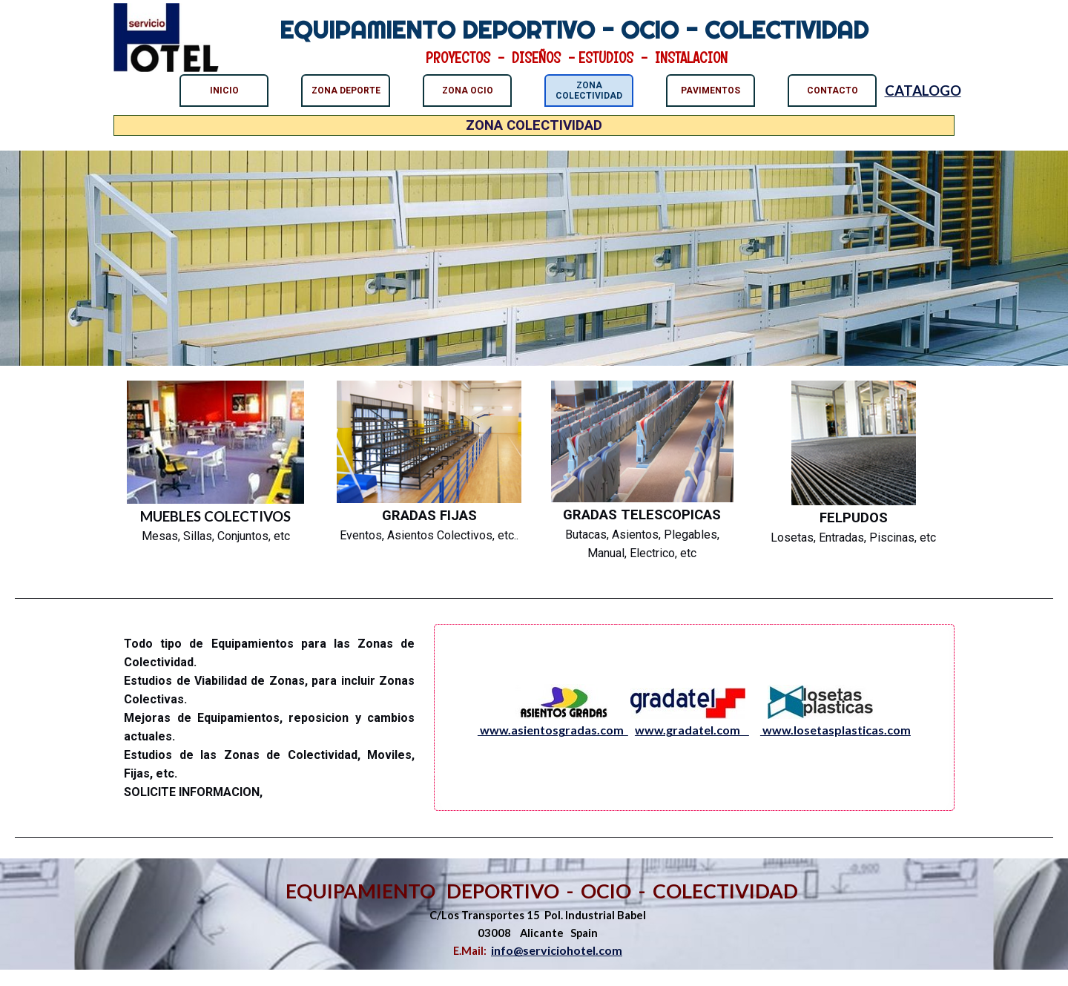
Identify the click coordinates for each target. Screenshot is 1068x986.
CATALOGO (923, 90)
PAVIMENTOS (710, 90)
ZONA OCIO (467, 90)
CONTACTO (832, 90)
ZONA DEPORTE (346, 90)
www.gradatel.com (692, 730)
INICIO (224, 90)
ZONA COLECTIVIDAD (589, 90)
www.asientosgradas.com (553, 730)
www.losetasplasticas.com (835, 730)
